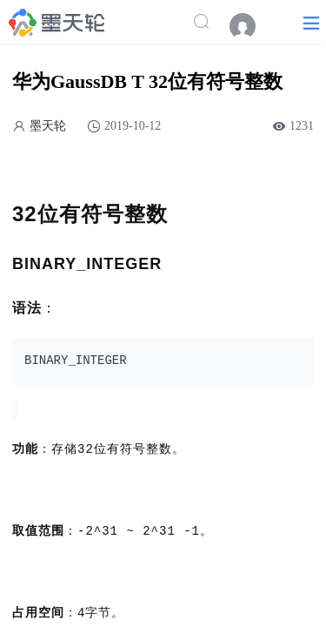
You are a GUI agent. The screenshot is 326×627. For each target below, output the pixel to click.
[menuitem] (251, 26)
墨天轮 (48, 125)
